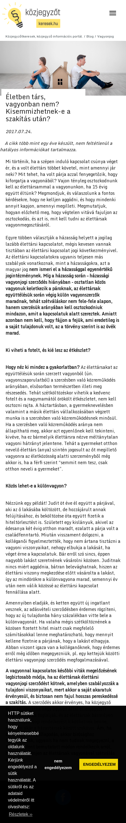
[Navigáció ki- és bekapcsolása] (113, 13)
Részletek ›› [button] (20, 814)
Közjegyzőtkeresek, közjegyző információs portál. (44, 36)
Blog (90, 36)
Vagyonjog (105, 36)
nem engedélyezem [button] (58, 764)
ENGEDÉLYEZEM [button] (99, 764)
